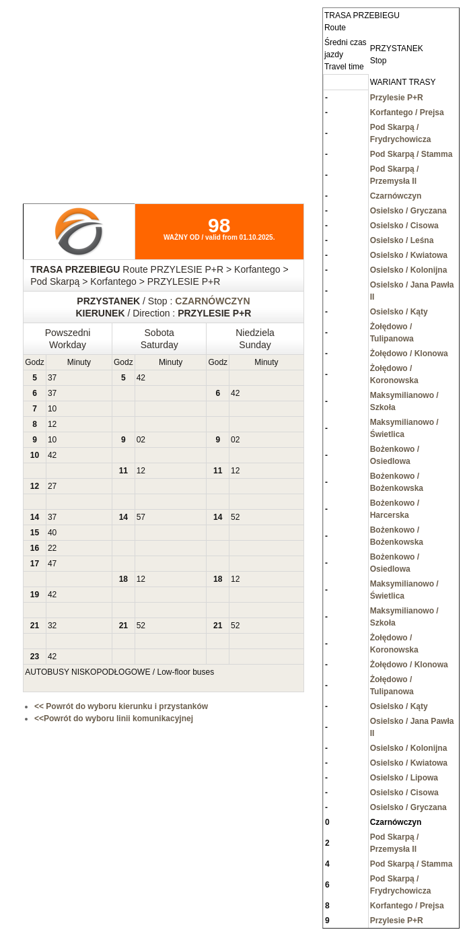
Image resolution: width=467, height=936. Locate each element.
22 (52, 548)
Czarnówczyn (396, 196)
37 (52, 377)
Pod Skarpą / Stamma (411, 154)
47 (52, 563)
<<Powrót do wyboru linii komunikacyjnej (113, 718)
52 (235, 517)
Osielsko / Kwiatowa (408, 255)
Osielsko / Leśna (402, 240)
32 (52, 625)
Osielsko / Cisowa (404, 225)
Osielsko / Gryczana (408, 210)
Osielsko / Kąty (399, 311)
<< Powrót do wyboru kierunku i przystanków (121, 706)
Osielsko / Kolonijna (408, 270)
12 (52, 424)
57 (141, 517)
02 (141, 439)
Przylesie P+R (396, 97)
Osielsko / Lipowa (404, 777)
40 (52, 532)
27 (52, 486)
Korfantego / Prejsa (407, 112)
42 (141, 377)
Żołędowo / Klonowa (409, 353)
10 (52, 408)
